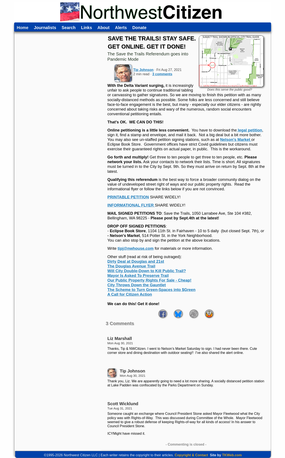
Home (22, 28)
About (103, 28)
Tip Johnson (143, 70)
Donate (139, 28)
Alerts (121, 28)
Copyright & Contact (191, 455)
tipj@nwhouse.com (136, 248)
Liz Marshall (119, 338)
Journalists (45, 28)
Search (69, 28)
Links (86, 28)
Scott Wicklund (122, 403)
